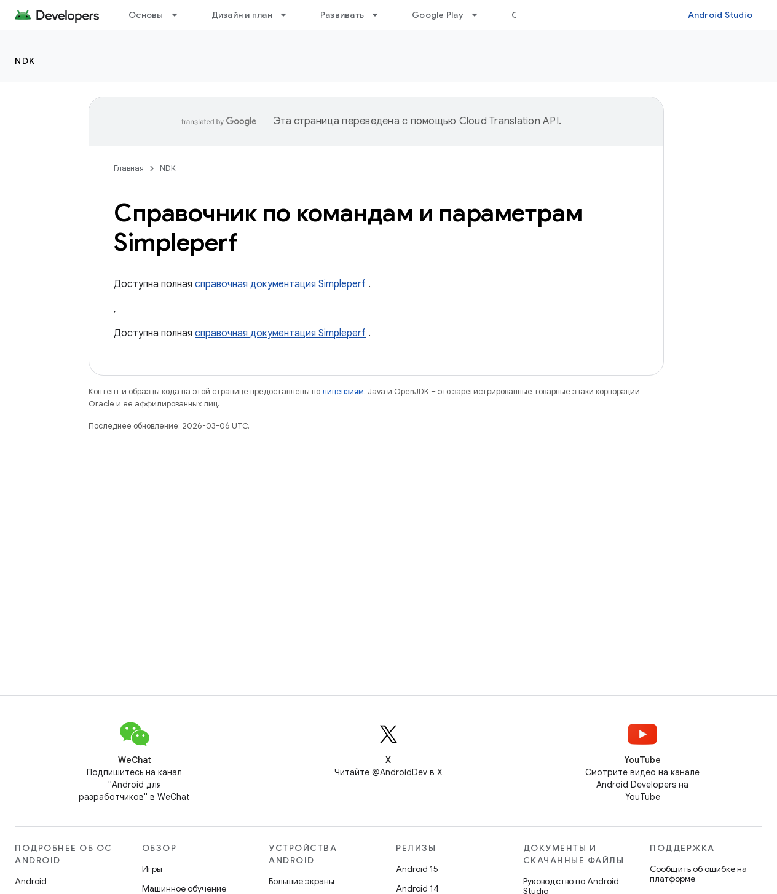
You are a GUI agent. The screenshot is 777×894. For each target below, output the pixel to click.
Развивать (342, 14)
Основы (146, 14)
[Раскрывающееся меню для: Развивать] (380, 15)
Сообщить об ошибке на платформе (698, 873)
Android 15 (417, 868)
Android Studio (720, 14)
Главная (129, 168)
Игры (152, 868)
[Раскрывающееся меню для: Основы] (180, 15)
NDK (25, 60)
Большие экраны (301, 881)
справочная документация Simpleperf (280, 284)
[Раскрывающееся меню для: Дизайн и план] (289, 15)
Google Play (437, 14)
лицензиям (343, 391)
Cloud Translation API (509, 121)
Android (31, 881)
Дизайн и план (241, 14)
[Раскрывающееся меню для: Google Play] (480, 15)
